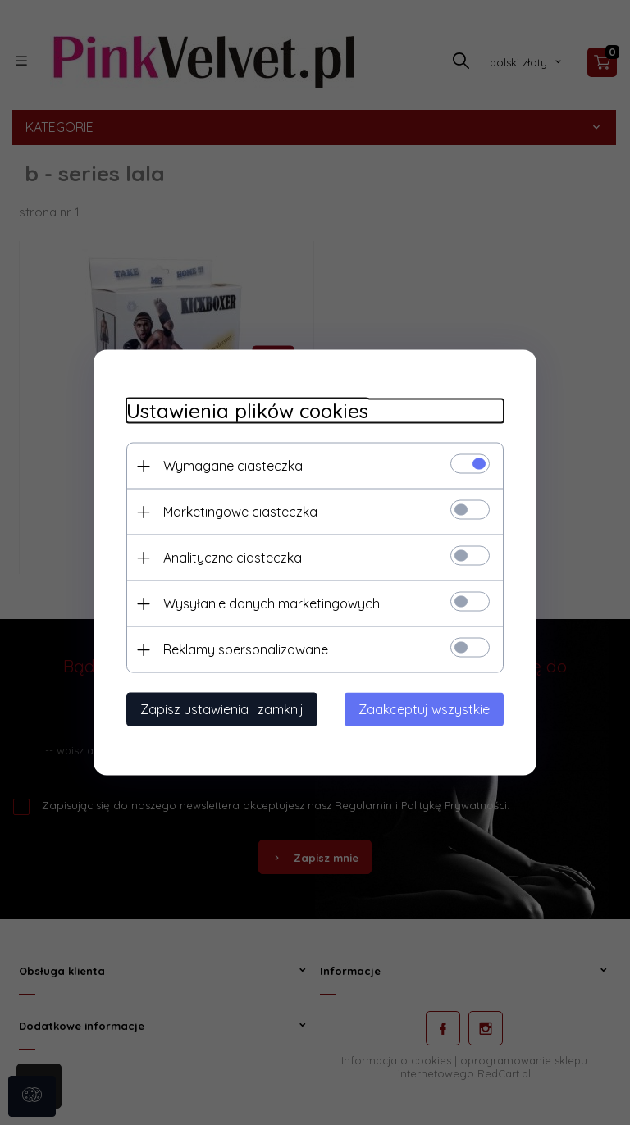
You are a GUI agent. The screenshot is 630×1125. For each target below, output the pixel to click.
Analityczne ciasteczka (232, 557)
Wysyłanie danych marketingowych (271, 603)
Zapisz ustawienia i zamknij (222, 709)
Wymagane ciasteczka (233, 466)
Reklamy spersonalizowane (245, 649)
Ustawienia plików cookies (247, 411)
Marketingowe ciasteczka (240, 511)
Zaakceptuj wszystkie (424, 709)
